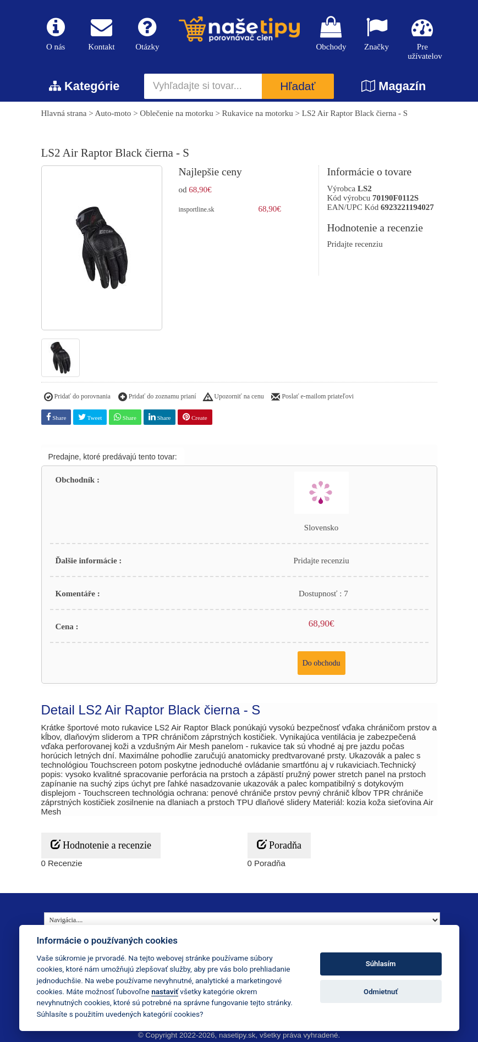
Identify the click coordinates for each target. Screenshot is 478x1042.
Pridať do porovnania (77, 397)
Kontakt (101, 33)
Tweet (90, 417)
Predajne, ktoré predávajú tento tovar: (112, 456)
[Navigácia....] (242, 920)
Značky (376, 33)
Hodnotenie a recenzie (101, 845)
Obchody (330, 33)
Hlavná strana (64, 113)
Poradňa (279, 845)
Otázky (147, 33)
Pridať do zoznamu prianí (157, 397)
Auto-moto (113, 113)
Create (195, 417)
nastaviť (164, 991)
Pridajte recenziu (355, 244)
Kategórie (84, 86)
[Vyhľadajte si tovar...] (203, 86)
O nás (55, 33)
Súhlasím (381, 964)
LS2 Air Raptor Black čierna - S (355, 113)
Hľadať (297, 86)
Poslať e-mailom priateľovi (312, 397)
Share (56, 417)
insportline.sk (197, 209)
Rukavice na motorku (257, 113)
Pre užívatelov (422, 38)
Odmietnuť (381, 992)
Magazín (393, 86)
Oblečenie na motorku (176, 113)
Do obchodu (321, 663)
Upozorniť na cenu (233, 397)
